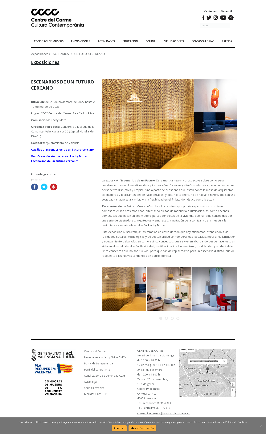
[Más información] (142, 428)
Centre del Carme (95, 351)
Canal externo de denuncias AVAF (104, 375)
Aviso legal (90, 381)
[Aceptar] (119, 428)
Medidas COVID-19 (96, 394)
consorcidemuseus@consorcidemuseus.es (163, 413)
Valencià (226, 11)
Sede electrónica (94, 388)
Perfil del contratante (97, 369)
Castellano (211, 11)
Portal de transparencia (98, 363)
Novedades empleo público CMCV (105, 357)
